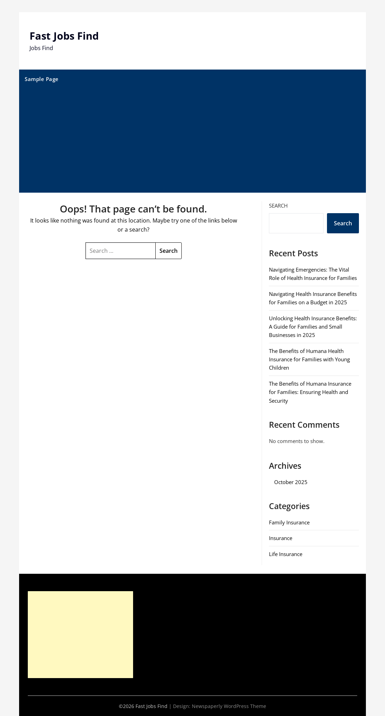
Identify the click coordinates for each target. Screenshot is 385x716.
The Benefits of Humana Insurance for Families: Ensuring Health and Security (310, 392)
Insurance (280, 537)
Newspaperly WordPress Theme (229, 705)
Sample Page (42, 78)
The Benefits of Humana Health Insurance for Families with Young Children (309, 359)
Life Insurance (285, 553)
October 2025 (291, 481)
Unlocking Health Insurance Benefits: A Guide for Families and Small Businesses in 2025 (313, 326)
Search (278, 205)
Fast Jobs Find (65, 36)
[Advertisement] (192, 140)
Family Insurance (289, 521)
